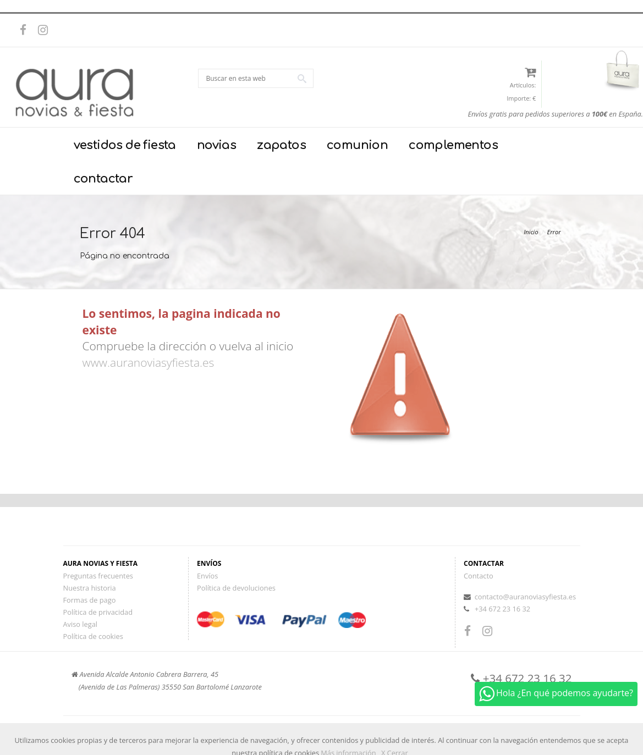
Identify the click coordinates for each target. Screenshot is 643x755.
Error (554, 232)
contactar (103, 178)
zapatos (281, 145)
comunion (357, 145)
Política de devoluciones (236, 588)
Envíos (207, 576)
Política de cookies (93, 636)
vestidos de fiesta (125, 145)
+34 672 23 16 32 (502, 609)
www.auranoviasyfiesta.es (149, 362)
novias (216, 145)
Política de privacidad (98, 612)
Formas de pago (89, 600)
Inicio (531, 232)
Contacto (478, 576)
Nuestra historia (89, 588)
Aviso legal (80, 624)
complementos (453, 145)
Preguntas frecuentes (98, 576)
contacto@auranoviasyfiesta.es (525, 597)
